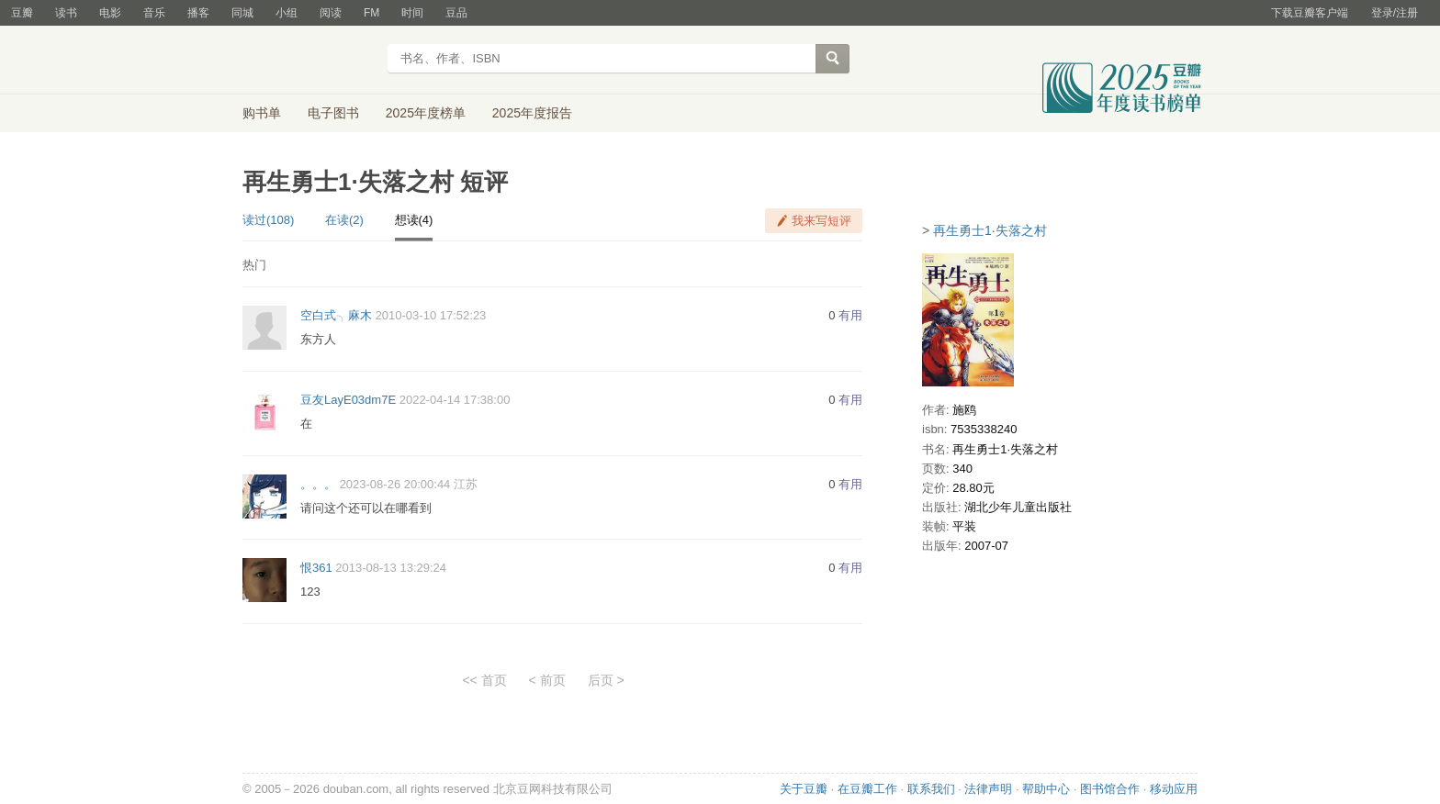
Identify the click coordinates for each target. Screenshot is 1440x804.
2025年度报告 (532, 113)
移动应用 (1174, 789)
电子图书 (333, 113)
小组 (287, 12)
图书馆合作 (1110, 789)
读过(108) (268, 220)
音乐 (154, 12)
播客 (198, 12)
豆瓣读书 (309, 60)
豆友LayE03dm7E (348, 400)
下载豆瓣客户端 (1309, 12)
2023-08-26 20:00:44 (395, 484)
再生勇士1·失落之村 (990, 230)
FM (371, 12)
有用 (850, 315)
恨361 (316, 568)
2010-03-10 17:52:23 (431, 315)
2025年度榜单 (426, 113)
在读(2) (344, 220)
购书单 (261, 113)
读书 (66, 12)
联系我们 (931, 789)
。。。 (318, 484)
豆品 (456, 12)
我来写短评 (821, 221)
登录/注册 (1394, 12)
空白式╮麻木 (336, 315)
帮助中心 (1046, 789)
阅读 (331, 12)
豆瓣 (22, 12)
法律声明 (988, 789)
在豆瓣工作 (867, 789)
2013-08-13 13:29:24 (390, 568)
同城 (242, 12)
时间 (412, 12)
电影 (110, 12)
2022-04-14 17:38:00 (455, 400)
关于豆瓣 (803, 789)
